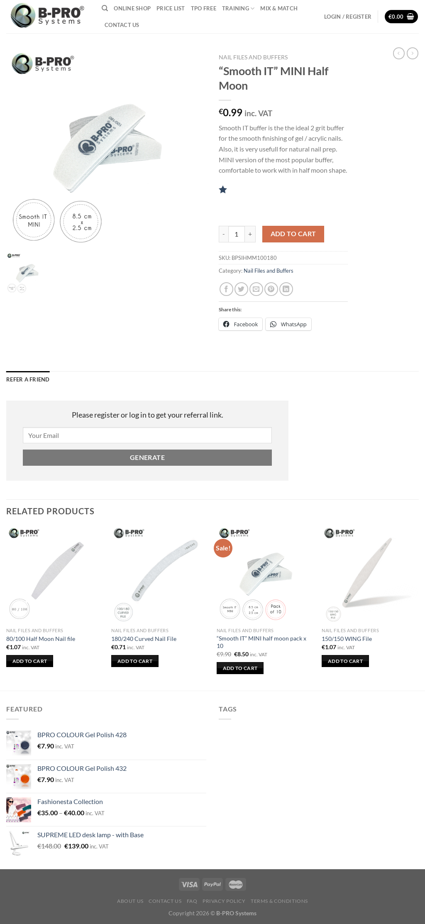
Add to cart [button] (29, 661)
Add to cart (293, 233)
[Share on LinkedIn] (286, 289)
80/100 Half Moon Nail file (40, 638)
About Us (130, 901)
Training (238, 8)
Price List (170, 8)
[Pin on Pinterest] (271, 289)
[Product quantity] (236, 234)
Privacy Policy (224, 901)
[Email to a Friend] (256, 289)
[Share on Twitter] (241, 289)
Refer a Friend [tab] (28, 379)
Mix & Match (279, 8)
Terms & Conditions (279, 901)
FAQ (192, 901)
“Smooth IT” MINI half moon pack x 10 (261, 642)
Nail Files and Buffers (253, 57)
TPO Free (203, 8)
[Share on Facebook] (226, 289)
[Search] (105, 8)
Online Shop (132, 8)
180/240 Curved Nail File (143, 638)
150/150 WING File (347, 638)
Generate (147, 457)
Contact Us (122, 25)
